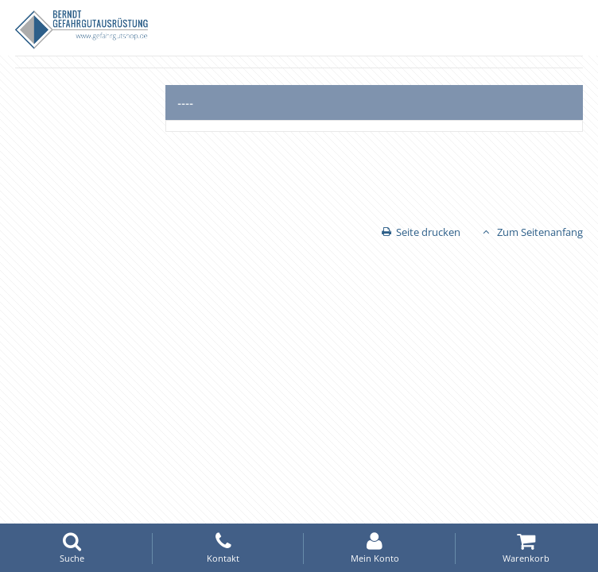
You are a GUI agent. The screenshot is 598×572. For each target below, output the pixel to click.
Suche (71, 547)
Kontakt (223, 547)
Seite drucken (428, 232)
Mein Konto (374, 547)
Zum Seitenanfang (540, 232)
